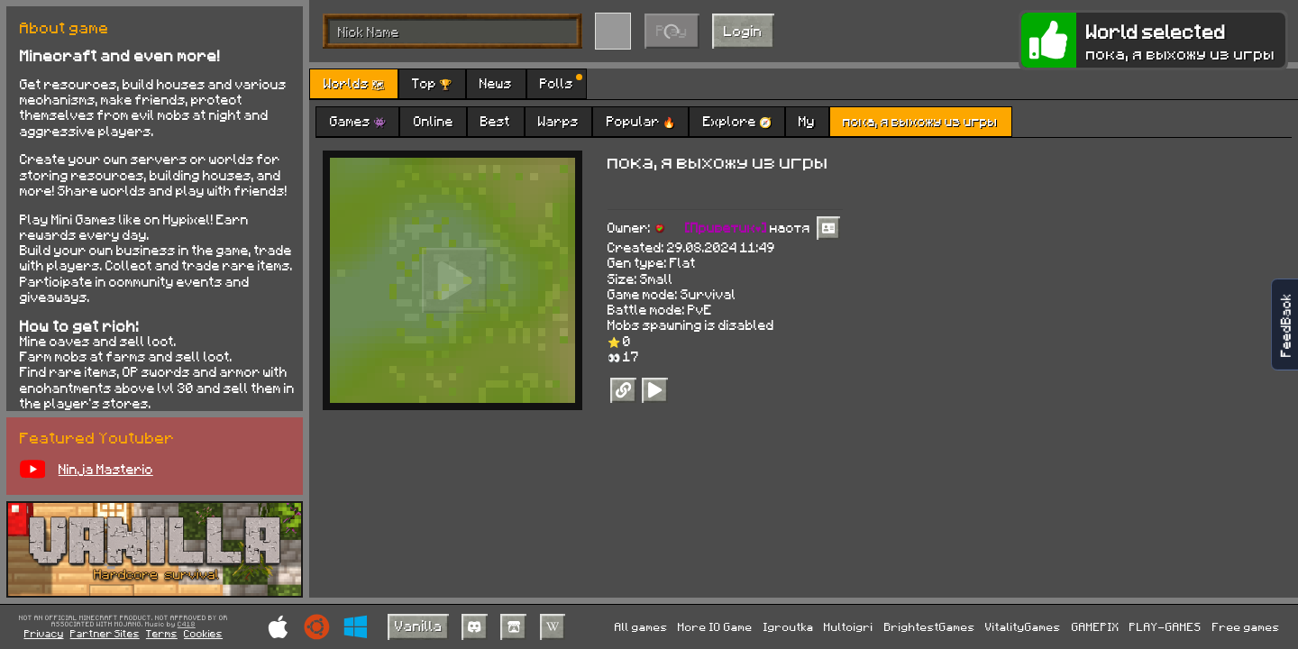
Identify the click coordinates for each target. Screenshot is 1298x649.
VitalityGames (1023, 626)
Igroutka (788, 626)
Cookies (203, 633)
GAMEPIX (1096, 626)
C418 (187, 624)
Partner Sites (105, 633)
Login (743, 30)
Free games (1246, 626)
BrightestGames (929, 626)
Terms (162, 633)
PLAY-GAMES (1165, 626)
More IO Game (715, 626)
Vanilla (419, 625)
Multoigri (848, 626)
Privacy (44, 633)
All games (641, 626)
